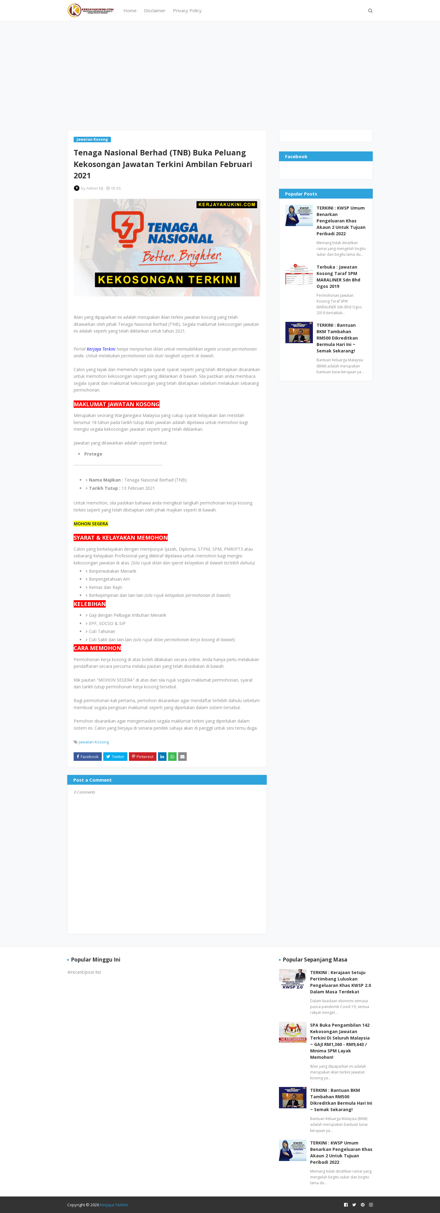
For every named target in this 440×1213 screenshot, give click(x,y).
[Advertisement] (220, 74)
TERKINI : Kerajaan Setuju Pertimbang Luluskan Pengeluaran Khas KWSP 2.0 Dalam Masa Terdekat (340, 982)
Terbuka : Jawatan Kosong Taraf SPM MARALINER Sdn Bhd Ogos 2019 (338, 276)
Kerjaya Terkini (114, 1204)
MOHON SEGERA (91, 524)
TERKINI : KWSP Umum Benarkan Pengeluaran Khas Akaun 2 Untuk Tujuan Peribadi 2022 (341, 220)
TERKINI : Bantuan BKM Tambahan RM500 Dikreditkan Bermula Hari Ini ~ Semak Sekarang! (337, 338)
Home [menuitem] (130, 10)
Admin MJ (94, 188)
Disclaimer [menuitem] (155, 10)
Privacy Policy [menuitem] (187, 10)
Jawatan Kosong (94, 742)
